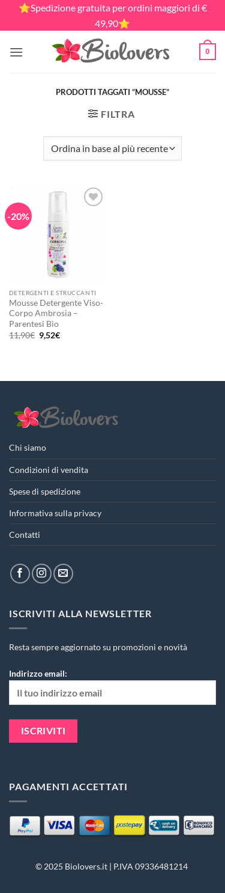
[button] (16, 52)
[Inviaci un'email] (63, 574)
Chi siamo (27, 447)
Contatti (24, 534)
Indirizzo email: (112, 686)
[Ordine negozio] (112, 148)
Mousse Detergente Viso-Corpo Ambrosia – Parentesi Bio (56, 313)
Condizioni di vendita (48, 470)
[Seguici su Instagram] (42, 574)
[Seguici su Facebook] (20, 574)
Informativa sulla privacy (55, 513)
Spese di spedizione (44, 491)
